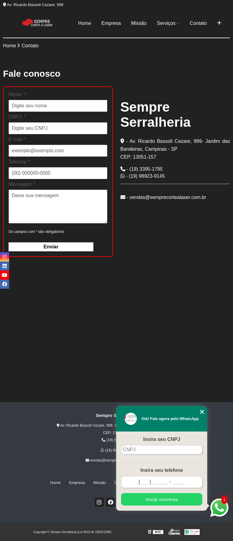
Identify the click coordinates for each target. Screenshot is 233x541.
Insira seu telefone (161, 470)
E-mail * (16, 139)
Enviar (51, 246)
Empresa (111, 23)
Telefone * (19, 161)
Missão (139, 23)
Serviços (166, 23)
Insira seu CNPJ (161, 439)
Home (84, 23)
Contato (198, 23)
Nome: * (17, 94)
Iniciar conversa (161, 499)
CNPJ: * (17, 116)
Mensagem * (22, 184)
